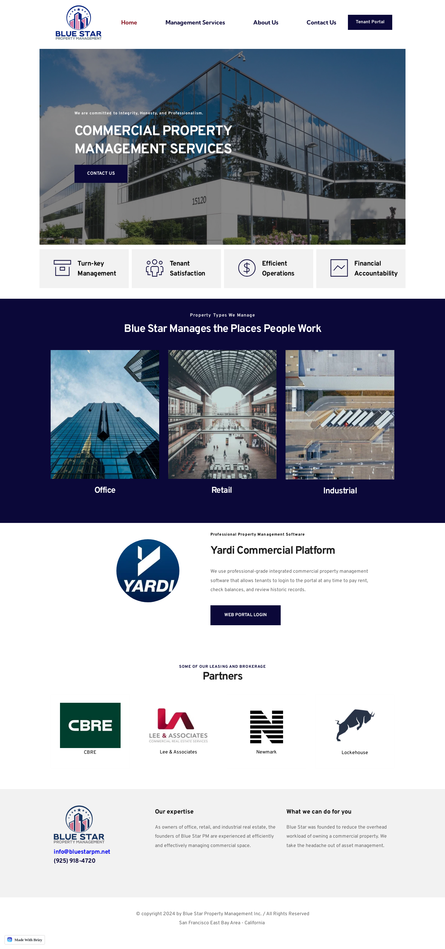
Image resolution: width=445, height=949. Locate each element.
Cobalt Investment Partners (222, 932)
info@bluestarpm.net (82, 852)
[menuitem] (129, 22)
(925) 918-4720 (74, 861)
